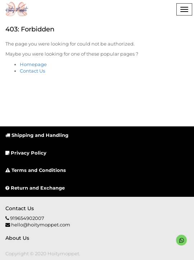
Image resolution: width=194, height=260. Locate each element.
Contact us (19, 208)
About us (17, 238)
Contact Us (32, 71)
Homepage (33, 64)
